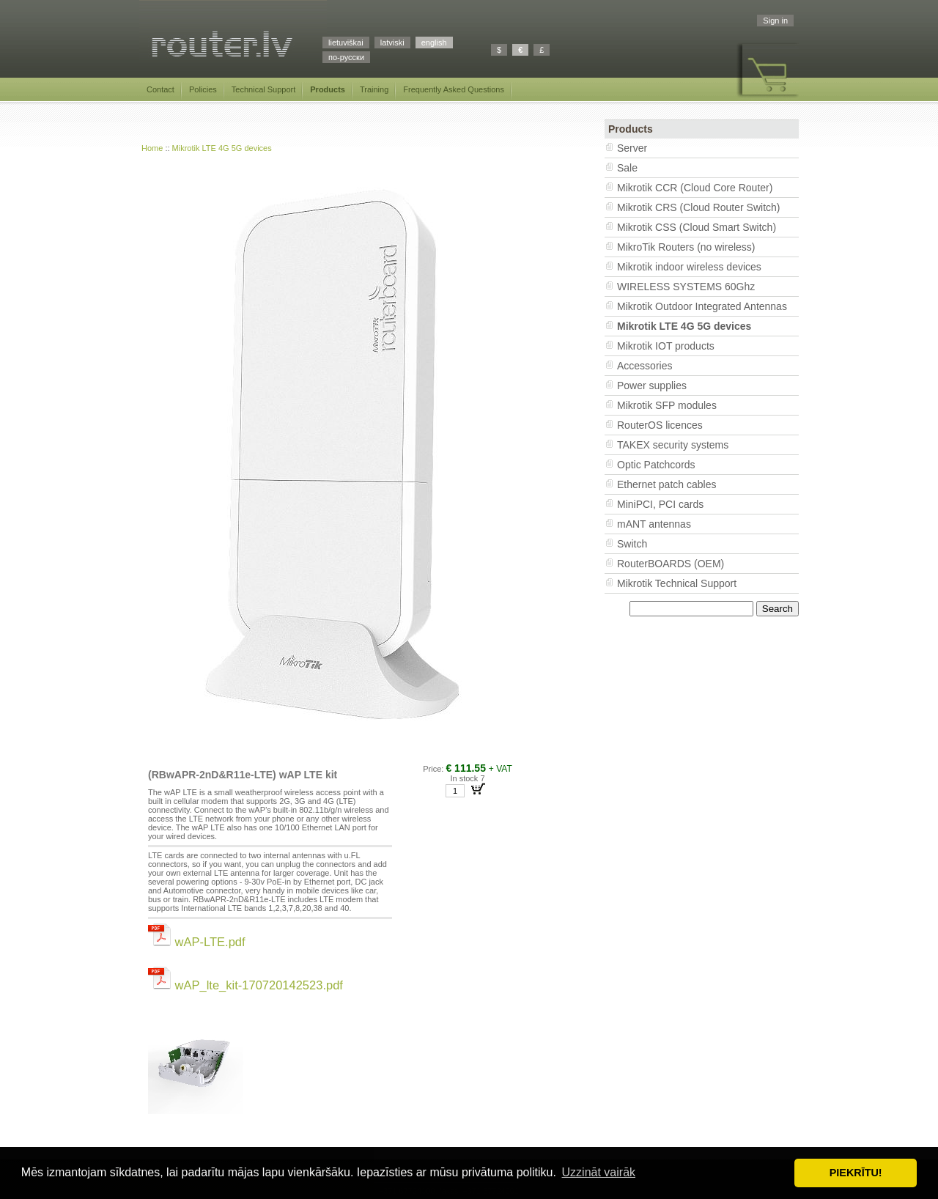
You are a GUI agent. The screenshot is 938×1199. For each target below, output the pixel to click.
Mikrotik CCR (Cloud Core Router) (694, 187)
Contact (160, 89)
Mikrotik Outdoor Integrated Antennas (702, 306)
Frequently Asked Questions (453, 89)
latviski (392, 42)
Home (152, 148)
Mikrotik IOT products (665, 346)
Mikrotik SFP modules (667, 405)
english (434, 42)
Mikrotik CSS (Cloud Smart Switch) (696, 227)
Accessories (644, 366)
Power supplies (652, 385)
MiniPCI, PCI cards (660, 504)
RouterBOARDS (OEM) (670, 563)
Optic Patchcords (656, 465)
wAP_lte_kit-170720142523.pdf (245, 985)
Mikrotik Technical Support (676, 583)
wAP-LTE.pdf (196, 941)
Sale (627, 168)
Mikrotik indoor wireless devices (689, 267)
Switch (632, 544)
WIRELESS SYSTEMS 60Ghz (686, 286)
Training (374, 89)
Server (632, 148)
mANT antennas (654, 524)
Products (327, 89)
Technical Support (263, 89)
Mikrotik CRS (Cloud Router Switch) (698, 207)
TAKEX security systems (672, 445)
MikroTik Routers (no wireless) (686, 247)
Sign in (775, 20)
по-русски (346, 57)
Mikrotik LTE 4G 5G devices (222, 148)
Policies (203, 89)
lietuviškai (345, 42)
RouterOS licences (660, 425)
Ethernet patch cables (666, 484)
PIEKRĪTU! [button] (856, 1172)
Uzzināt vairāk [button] (598, 1172)
